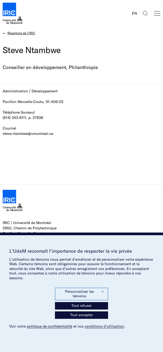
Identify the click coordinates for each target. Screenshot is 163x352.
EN (134, 13)
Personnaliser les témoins (84, 294)
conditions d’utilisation (104, 326)
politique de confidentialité (49, 326)
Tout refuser (81, 305)
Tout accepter (81, 314)
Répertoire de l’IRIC (21, 33)
